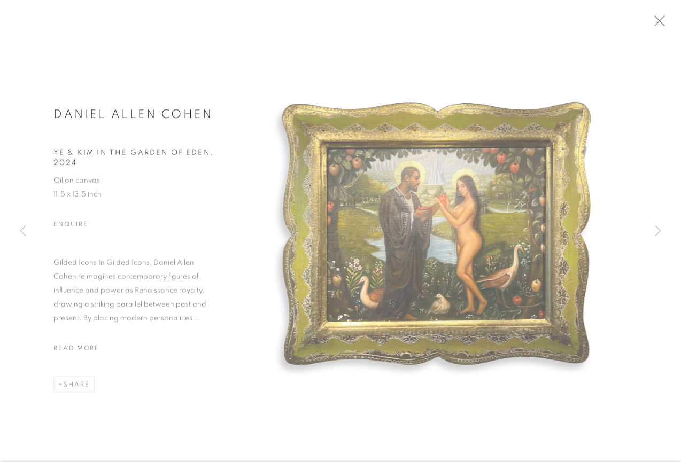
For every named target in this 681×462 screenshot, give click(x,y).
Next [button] (658, 231)
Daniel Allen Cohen (133, 117)
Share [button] (77, 386)
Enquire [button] (70, 226)
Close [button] (657, 24)
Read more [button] (76, 350)
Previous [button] (23, 231)
